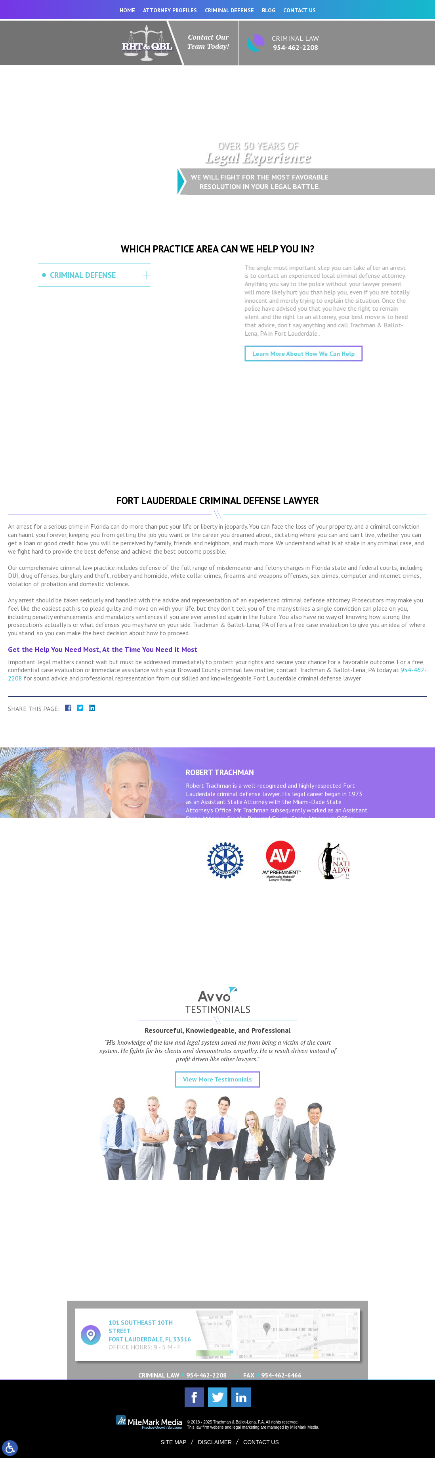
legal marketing (246, 1427)
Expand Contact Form (217, 1289)
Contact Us (299, 10)
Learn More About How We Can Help (348, 353)
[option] (218, 861)
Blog (268, 10)
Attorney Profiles (170, 10)
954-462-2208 (295, 47)
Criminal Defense (229, 10)
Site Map (173, 1442)
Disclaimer (215, 1442)
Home (127, 10)
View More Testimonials (217, 1140)
